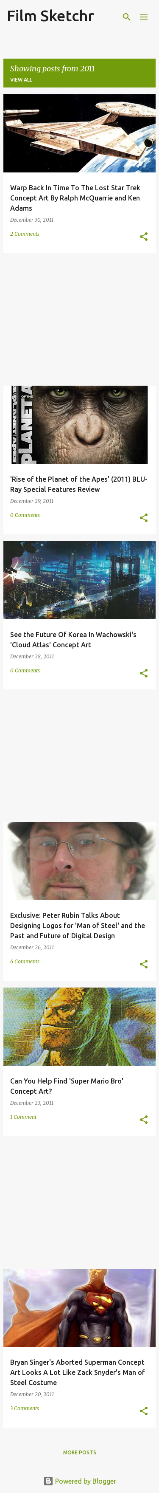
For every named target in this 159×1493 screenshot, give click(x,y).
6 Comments (24, 961)
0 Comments (25, 515)
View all (21, 79)
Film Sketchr (50, 15)
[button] (144, 237)
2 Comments (24, 234)
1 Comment (23, 1117)
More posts (79, 1452)
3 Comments (24, 1408)
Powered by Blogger (79, 1481)
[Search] (127, 17)
